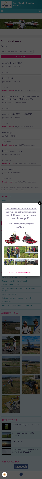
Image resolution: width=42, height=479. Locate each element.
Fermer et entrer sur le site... (21, 273)
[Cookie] (4, 474)
